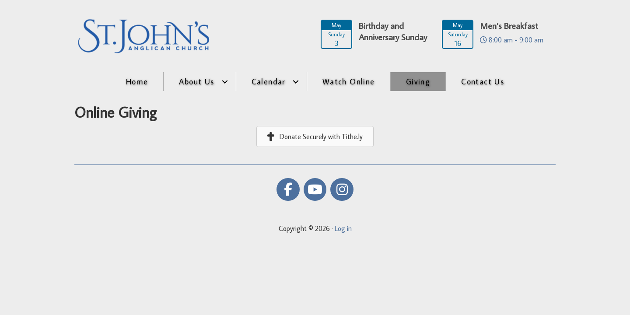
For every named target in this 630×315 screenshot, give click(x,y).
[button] (225, 81)
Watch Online (348, 82)
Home (137, 82)
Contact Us (482, 82)
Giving (418, 82)
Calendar (268, 82)
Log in (343, 228)
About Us (196, 82)
